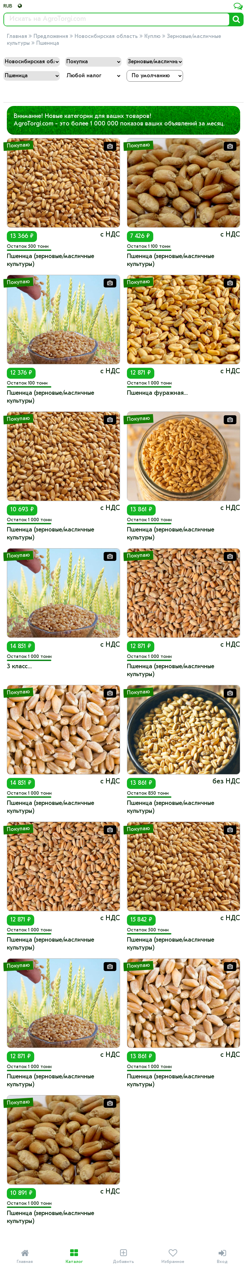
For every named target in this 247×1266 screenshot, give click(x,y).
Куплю (152, 36)
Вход (222, 1256)
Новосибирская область (106, 36)
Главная (17, 36)
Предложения (51, 36)
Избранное (172, 1256)
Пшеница (47, 43)
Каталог (74, 1256)
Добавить (123, 1256)
